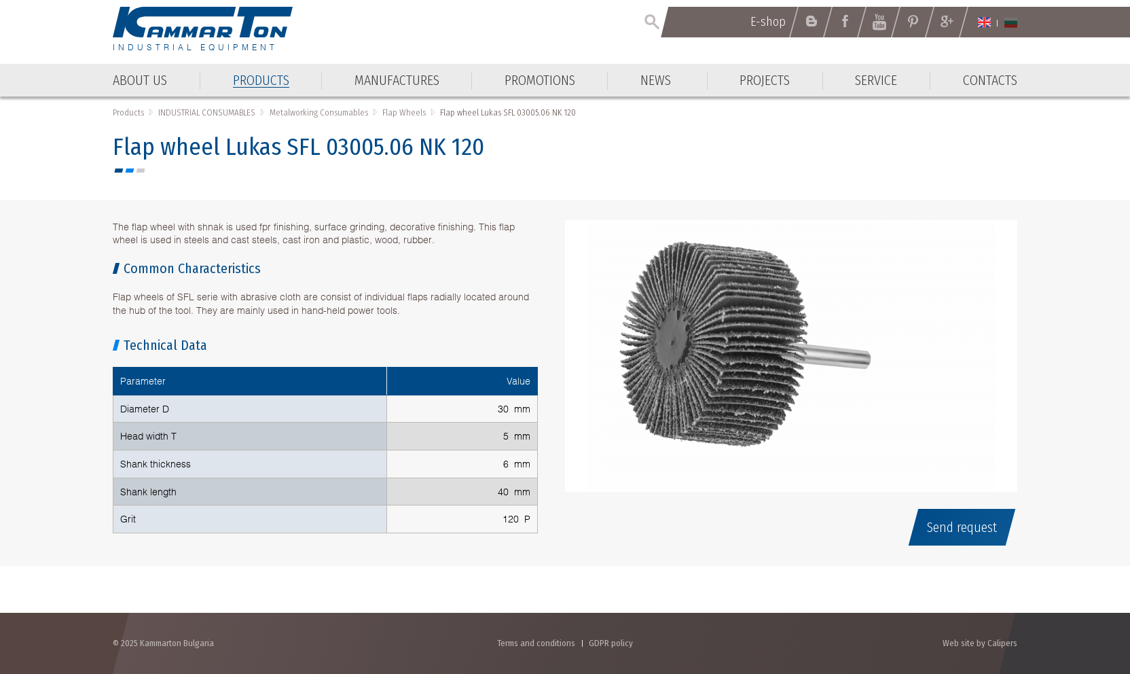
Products (128, 112)
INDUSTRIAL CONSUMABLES (206, 112)
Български (1010, 22)
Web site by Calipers (980, 643)
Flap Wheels (404, 112)
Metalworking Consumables (319, 112)
